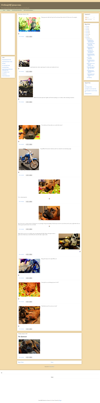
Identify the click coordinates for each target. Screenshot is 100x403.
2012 (87, 34)
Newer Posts (21, 362)
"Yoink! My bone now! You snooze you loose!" (91, 75)
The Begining (22, 336)
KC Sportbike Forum (5, 72)
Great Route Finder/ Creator (7, 61)
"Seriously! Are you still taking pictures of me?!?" (90, 71)
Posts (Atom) (52, 366)
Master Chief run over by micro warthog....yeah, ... (91, 64)
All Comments (89, 19)
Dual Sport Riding (5, 67)
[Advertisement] (49, 47)
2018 (87, 28)
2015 (87, 29)
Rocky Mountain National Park (17, 10)
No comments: (21, 36)
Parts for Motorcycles (6, 75)
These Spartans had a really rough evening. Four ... (91, 44)
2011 (87, 35)
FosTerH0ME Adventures (11, 5)
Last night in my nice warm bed (90, 88)
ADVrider (3, 63)
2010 (87, 37)
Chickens (8, 10)
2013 (87, 32)
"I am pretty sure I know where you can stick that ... (90, 51)
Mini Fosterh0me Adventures (28, 10)
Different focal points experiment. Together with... (90, 48)
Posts (87, 17)
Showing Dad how (88, 93)
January (88, 38)
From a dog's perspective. (89, 58)
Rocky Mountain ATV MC (6, 59)
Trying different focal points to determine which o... (91, 55)
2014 (87, 31)
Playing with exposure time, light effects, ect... (91, 68)
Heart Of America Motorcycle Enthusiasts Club (7, 70)
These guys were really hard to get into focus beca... (90, 41)
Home (4, 10)
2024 (87, 26)
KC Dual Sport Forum (6, 65)
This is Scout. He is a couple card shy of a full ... (90, 61)
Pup (85, 85)
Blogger (60, 400)
